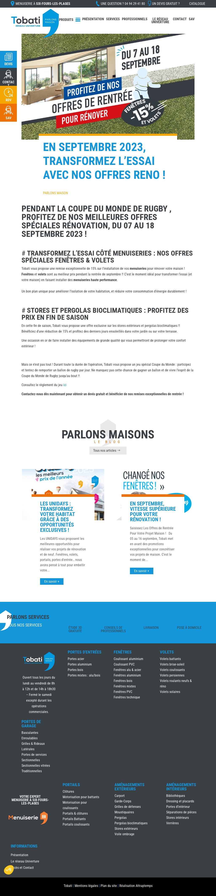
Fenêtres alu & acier (127, 670)
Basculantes (30, 733)
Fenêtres (123, 652)
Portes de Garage (31, 723)
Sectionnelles (31, 760)
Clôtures (68, 792)
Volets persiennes (172, 675)
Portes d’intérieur (178, 807)
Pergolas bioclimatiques (131, 823)
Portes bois (75, 670)
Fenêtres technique (127, 697)
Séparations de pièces (181, 812)
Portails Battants (74, 819)
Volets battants (170, 659)
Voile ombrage (124, 834)
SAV (191, 19)
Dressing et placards (180, 801)
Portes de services (34, 755)
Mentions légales (86, 886)
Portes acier (76, 659)
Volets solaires (170, 692)
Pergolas (121, 818)
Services (113, 19)
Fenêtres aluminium (127, 675)
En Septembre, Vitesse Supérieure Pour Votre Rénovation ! (153, 512)
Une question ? (123, 4)
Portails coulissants (76, 824)
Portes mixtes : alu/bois (84, 675)
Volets (167, 652)
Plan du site (109, 886)
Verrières (172, 823)
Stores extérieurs (126, 829)
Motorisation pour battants (81, 797)
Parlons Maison (55, 193)
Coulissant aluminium (128, 659)
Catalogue (197, 4)
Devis (8, 64)
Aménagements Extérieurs (129, 786)
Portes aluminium (80, 664)
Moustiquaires (124, 812)
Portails (71, 784)
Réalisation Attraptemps (136, 886)
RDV (8, 100)
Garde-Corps (123, 801)
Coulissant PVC (124, 664)
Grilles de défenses (128, 807)
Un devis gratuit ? (166, 4)
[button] (9, 870)
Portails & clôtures (75, 813)
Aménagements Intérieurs (181, 786)
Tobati (68, 886)
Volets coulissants (172, 670)
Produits (66, 20)
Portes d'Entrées (84, 652)
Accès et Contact (22, 868)
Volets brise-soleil (172, 664)
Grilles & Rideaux (33, 744)
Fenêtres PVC (123, 692)
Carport (120, 796)
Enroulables (30, 738)
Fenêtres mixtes (125, 686)
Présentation (93, 19)
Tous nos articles (104, 451)
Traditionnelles (32, 771)
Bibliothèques (175, 796)
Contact (180, 19)
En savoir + (51, 581)
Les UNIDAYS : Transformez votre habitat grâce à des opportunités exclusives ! (57, 517)
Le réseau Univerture (160, 20)
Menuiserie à (43, 4)
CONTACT (8, 84)
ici (64, 385)
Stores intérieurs (177, 818)
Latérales (28, 749)
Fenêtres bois (123, 681)
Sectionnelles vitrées (36, 766)
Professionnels (134, 19)
